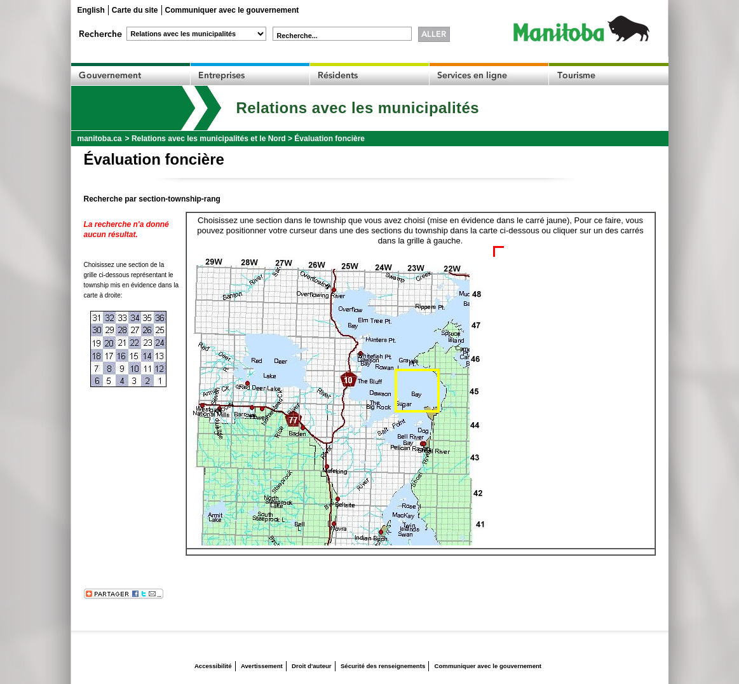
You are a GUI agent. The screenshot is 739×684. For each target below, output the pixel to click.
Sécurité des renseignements (383, 665)
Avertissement (262, 665)
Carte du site (135, 10)
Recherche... (297, 35)
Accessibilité (213, 665)
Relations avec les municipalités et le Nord (209, 138)
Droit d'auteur (312, 665)
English (91, 10)
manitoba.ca (100, 138)
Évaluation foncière (329, 138)
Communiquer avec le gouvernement (232, 10)
